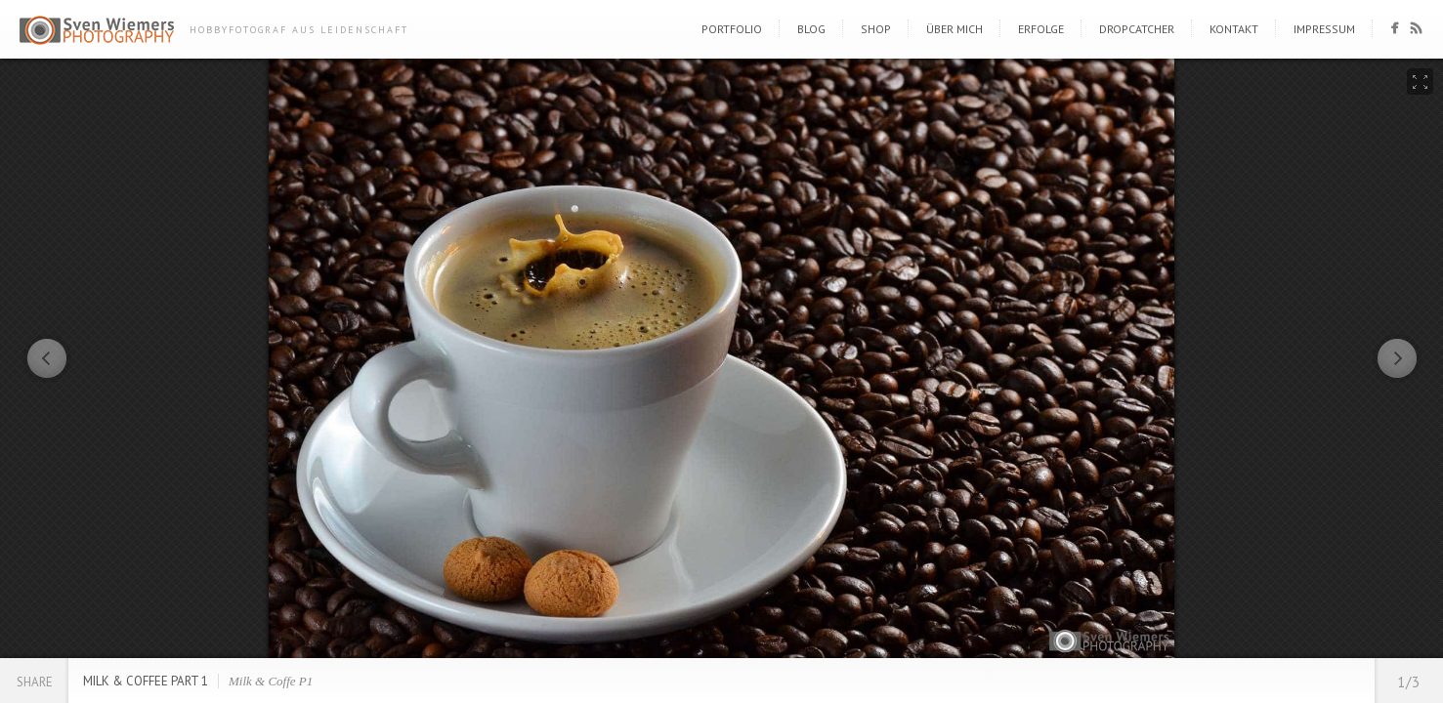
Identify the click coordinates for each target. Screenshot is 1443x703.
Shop (876, 28)
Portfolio (731, 28)
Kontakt (1234, 28)
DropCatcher (1136, 28)
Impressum (1324, 28)
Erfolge (1041, 28)
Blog (811, 28)
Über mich (954, 28)
